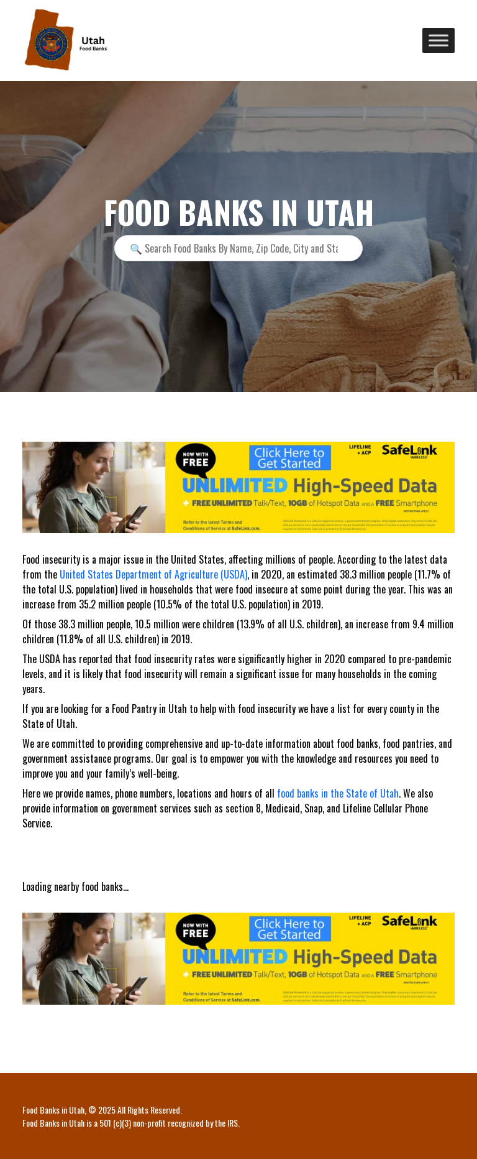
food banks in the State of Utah (338, 793)
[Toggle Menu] (438, 40)
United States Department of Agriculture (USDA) (153, 574)
